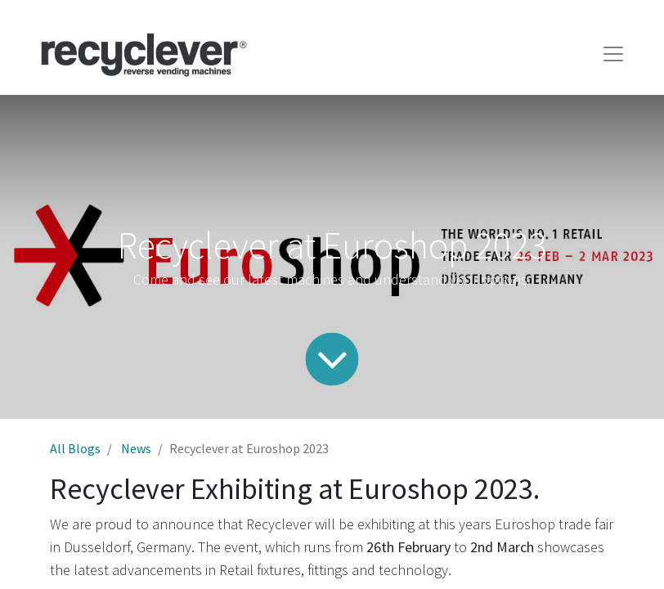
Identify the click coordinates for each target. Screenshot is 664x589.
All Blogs (75, 448)
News (136, 448)
